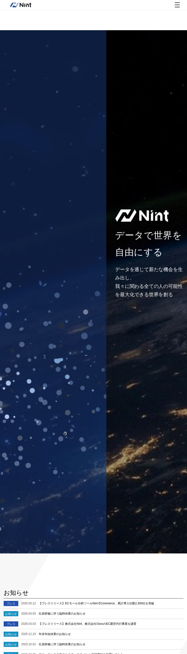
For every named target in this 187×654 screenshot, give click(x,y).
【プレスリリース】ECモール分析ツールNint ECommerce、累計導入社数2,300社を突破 (87, 603)
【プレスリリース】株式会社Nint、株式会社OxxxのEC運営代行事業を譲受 (78, 624)
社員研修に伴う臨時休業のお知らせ (53, 613)
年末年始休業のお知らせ (46, 634)
